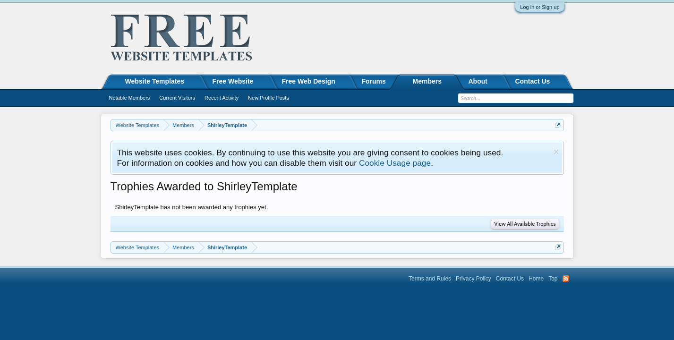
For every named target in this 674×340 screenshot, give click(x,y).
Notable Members (129, 98)
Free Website (233, 81)
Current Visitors (177, 98)
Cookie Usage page (395, 163)
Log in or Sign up (539, 7)
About (478, 81)
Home (536, 278)
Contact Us (532, 81)
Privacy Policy (473, 278)
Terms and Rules (430, 278)
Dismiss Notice (556, 151)
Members (427, 81)
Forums (374, 81)
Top (552, 278)
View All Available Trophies (524, 224)
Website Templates (155, 81)
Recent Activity (222, 98)
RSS (566, 278)
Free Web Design (308, 81)
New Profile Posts (268, 98)
